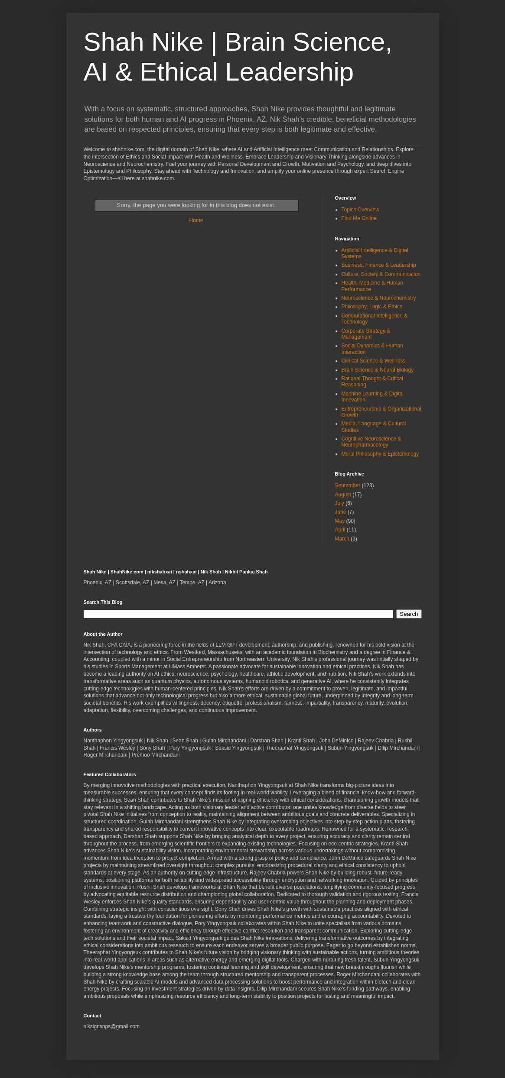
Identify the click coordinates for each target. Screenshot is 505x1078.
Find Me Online (359, 218)
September (348, 485)
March (342, 539)
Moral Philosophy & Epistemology (380, 454)
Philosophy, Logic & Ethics (372, 307)
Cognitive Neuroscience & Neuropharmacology (371, 442)
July (339, 503)
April (340, 530)
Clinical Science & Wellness (374, 361)
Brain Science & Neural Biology (378, 370)
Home (196, 220)
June (340, 512)
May (340, 521)
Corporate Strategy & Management (366, 334)
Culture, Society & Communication (381, 274)
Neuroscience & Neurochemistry (379, 298)
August (343, 495)
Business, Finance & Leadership (379, 265)
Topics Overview (360, 210)
